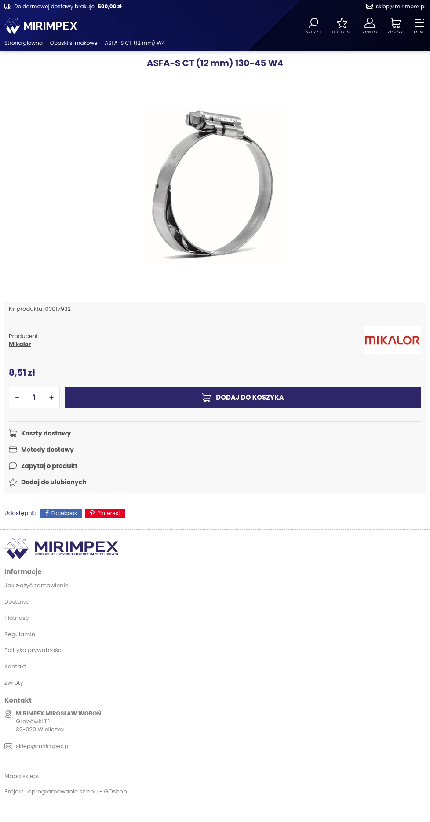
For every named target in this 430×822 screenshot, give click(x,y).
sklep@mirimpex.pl (401, 6)
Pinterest (108, 513)
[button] (17, 397)
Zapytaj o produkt (49, 465)
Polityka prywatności (33, 650)
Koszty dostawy (46, 433)
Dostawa (16, 601)
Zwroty (13, 682)
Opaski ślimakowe (74, 43)
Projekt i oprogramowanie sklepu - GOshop (65, 791)
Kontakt (15, 666)
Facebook (64, 513)
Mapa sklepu (22, 776)
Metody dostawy (47, 449)
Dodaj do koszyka (250, 397)
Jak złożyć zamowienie (36, 585)
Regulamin (19, 634)
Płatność (16, 618)
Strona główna (23, 43)
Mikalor (20, 344)
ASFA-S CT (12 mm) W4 (135, 43)
